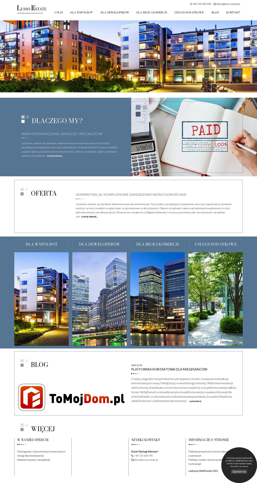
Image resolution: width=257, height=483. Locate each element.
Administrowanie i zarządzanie (33, 459)
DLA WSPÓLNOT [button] (82, 12)
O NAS (60, 12)
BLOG (215, 12)
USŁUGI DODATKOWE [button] (190, 12)
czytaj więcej (195, 401)
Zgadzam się (239, 471)
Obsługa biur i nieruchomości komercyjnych (41, 451)
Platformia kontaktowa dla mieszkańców (169, 369)
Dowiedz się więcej (239, 466)
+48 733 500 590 (201, 4)
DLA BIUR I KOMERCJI (152, 12)
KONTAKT (233, 12)
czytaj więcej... (55, 155)
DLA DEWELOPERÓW (115, 12)
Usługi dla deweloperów (30, 455)
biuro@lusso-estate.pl (228, 4)
